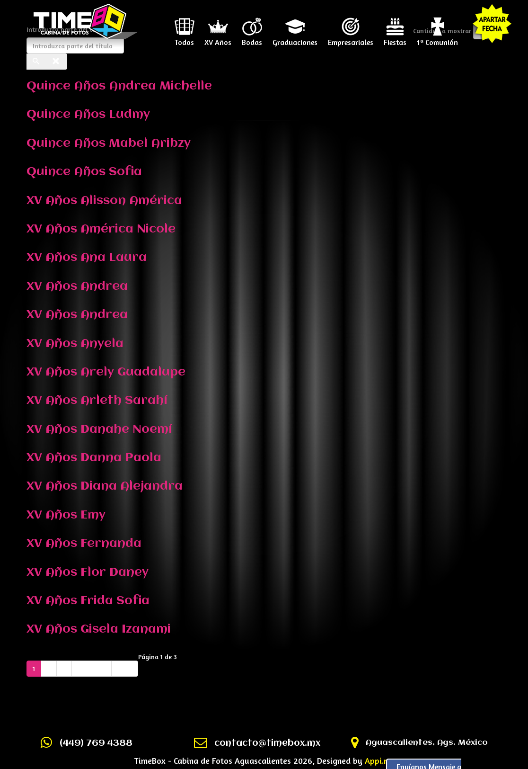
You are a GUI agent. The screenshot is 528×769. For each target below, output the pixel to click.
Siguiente (92, 668)
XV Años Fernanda (83, 543)
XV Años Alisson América (104, 201)
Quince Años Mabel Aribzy (108, 143)
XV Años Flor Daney (87, 572)
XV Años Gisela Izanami (98, 629)
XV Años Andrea (77, 286)
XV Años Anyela (74, 344)
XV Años (217, 38)
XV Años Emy (66, 515)
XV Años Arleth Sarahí (96, 400)
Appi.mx (380, 760)
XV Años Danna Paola (93, 458)
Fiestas (395, 38)
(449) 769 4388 (96, 743)
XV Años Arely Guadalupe (105, 372)
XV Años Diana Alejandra (104, 486)
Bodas (252, 38)
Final (124, 668)
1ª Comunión (437, 38)
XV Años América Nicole (101, 229)
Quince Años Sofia (84, 172)
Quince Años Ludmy (88, 114)
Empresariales (350, 38)
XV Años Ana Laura (86, 257)
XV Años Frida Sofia (88, 601)
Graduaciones (295, 38)
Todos (184, 38)
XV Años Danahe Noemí (99, 429)
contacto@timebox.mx (267, 743)
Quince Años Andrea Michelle (119, 86)
